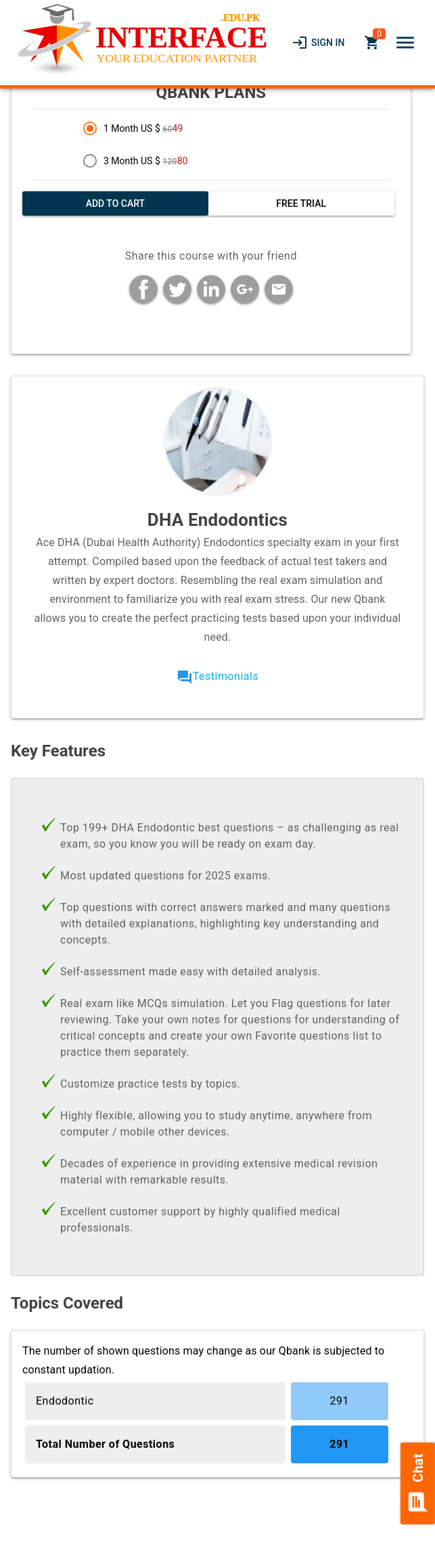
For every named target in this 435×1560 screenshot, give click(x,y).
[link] (318, 42)
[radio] (238, 128)
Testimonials (225, 676)
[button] (405, 42)
